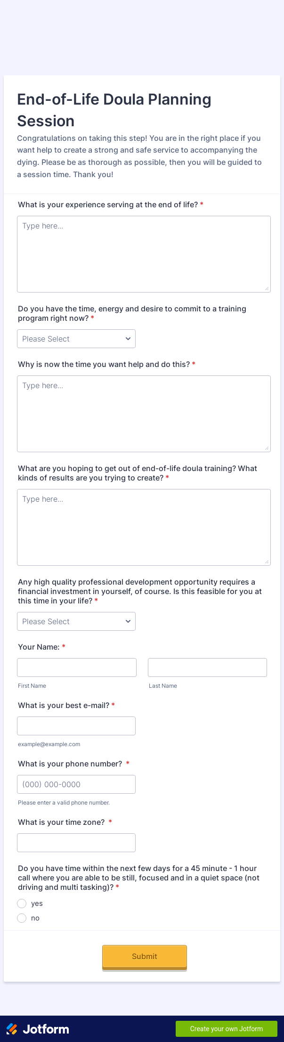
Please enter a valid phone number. (64, 802)
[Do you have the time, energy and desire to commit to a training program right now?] (76, 338)
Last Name (163, 685)
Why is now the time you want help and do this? (106, 364)
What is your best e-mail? (66, 705)
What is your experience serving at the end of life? (110, 204)
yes (37, 903)
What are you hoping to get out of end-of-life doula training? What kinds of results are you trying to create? (137, 473)
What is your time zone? (65, 822)
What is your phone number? (74, 763)
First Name (32, 685)
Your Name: (41, 646)
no (35, 917)
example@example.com (49, 744)
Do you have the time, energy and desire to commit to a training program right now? (132, 313)
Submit (144, 956)
